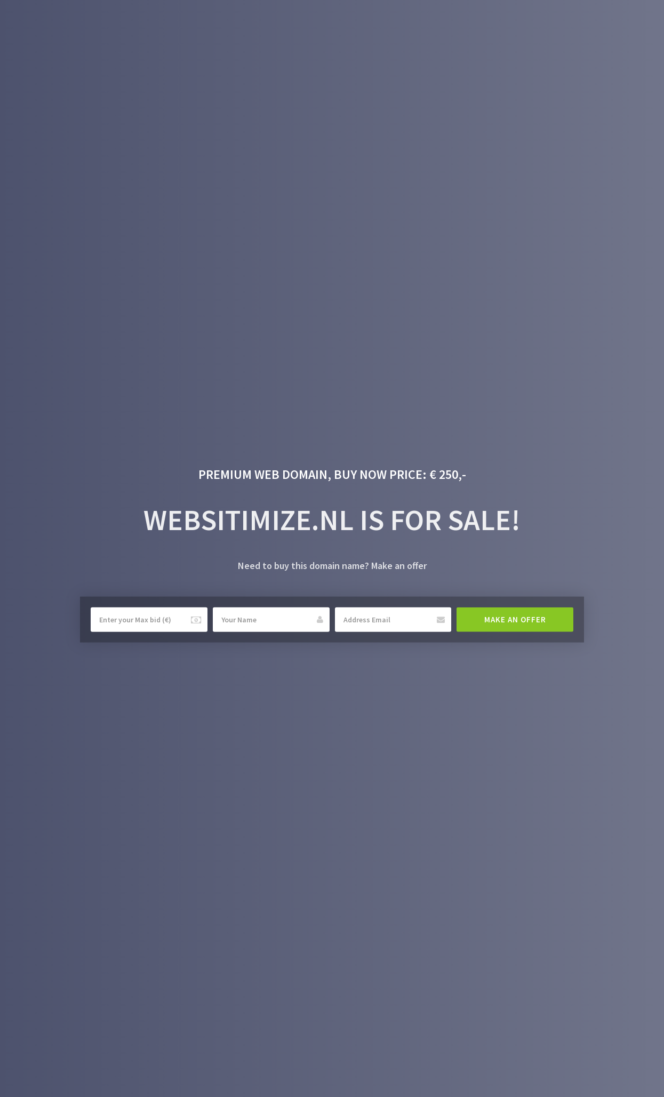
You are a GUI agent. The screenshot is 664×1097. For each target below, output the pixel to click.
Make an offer (515, 619)
